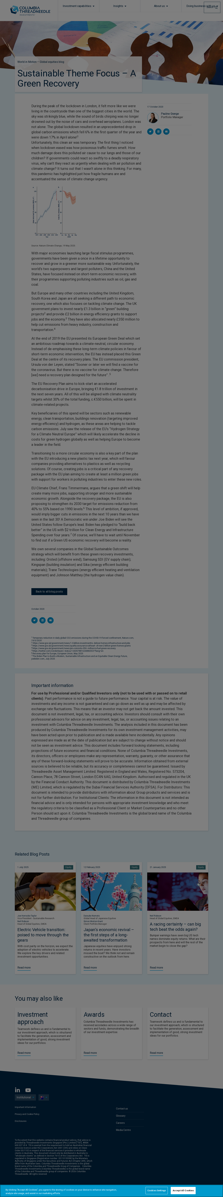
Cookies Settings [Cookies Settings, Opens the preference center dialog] (156, 1190)
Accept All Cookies (183, 1190)
